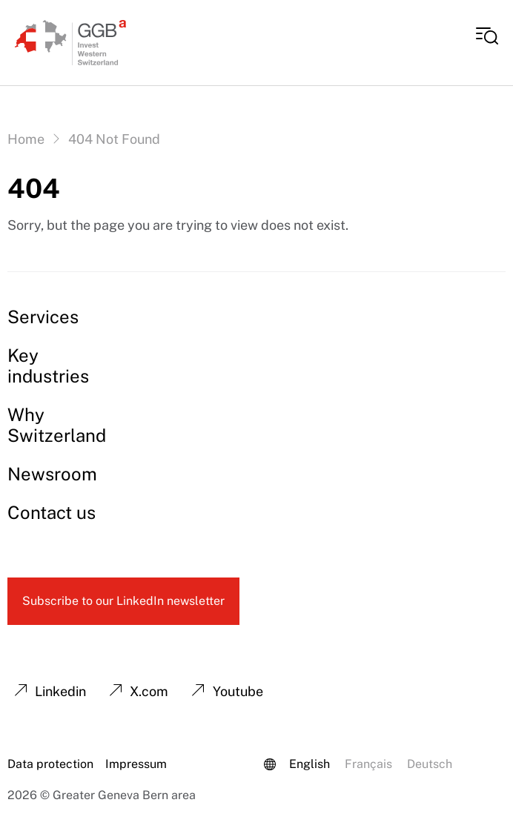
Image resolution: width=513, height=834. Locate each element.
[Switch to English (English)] (309, 764)
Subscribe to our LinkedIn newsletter (123, 601)
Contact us (51, 512)
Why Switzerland (56, 425)
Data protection (50, 764)
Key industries (48, 365)
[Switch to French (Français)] (368, 764)
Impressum (136, 764)
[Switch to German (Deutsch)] (430, 764)
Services (43, 316)
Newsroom (52, 473)
